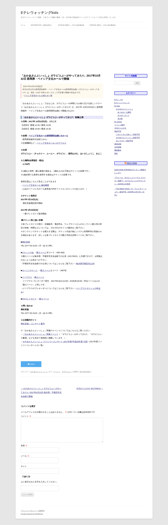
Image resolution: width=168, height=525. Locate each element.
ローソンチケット (30, 270)
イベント (56, 372)
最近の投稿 (132, 163)
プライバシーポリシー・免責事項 (33, 511)
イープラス (27, 277)
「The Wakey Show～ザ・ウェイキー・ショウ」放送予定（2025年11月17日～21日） (130, 192)
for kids (117, 106)
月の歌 (120, 119)
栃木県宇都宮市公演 (85, 263)
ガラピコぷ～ (67, 372)
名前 (24, 445)
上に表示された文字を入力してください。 (39, 482)
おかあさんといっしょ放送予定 (128, 138)
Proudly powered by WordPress (32, 514)
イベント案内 (119, 125)
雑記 (116, 153)
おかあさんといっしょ (38, 372)
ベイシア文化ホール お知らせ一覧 (38, 96)
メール (25, 456)
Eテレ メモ (118, 100)
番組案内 (117, 150)
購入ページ (41, 252)
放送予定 (117, 131)
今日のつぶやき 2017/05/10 (89, 388)
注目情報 (117, 147)
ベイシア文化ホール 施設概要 (36, 185)
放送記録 (117, 144)
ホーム (23, 25)
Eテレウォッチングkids (39, 13)
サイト (24, 466)
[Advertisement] (84, 48)
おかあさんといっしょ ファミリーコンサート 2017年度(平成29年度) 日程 (55, 341)
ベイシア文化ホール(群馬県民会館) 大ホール (48, 136)
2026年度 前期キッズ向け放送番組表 (102, 25)
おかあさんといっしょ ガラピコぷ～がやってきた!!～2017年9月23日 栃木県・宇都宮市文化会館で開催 (41, 392)
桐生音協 (26, 242)
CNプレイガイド (29, 299)
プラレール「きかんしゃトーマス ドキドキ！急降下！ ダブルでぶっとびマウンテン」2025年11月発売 (130, 181)
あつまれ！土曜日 (124, 112)
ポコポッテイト (124, 115)
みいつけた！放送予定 (124, 141)
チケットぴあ (28, 252)
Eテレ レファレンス (122, 103)
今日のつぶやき (120, 128)
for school (118, 122)
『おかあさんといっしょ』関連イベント (40, 334)
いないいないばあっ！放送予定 (128, 134)
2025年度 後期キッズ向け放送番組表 (71, 25)
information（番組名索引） (42, 25)
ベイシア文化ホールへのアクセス (51, 143)
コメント (26, 416)
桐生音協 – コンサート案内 (33, 324)
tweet (31, 364)
